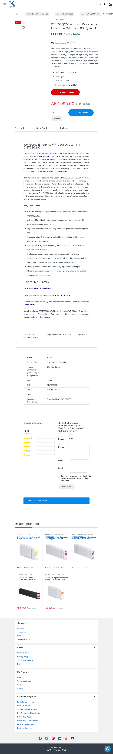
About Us (20, 628)
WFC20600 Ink (32, 337)
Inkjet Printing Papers (25, 724)
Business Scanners (24, 728)
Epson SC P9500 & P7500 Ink (27, 534)
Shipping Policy (23, 653)
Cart (18, 685)
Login (19, 677)
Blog (19, 636)
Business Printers (24, 706)
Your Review (61, 446)
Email (61, 468)
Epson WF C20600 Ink (90, 14)
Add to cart (83, 113)
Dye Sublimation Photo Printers (29, 713)
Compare (73, 43)
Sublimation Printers (25, 717)
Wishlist (20, 689)
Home (17, 14)
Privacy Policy (22, 657)
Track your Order (24, 681)
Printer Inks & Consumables (37, 14)
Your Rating (61, 438)
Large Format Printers (25, 702)
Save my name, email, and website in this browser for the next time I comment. (76, 478)
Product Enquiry (67, 92)
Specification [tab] (42, 128)
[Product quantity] (59, 112)
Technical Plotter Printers (27, 709)
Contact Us (21, 632)
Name (61, 460)
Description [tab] (20, 128)
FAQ (19, 664)
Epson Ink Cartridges (65, 14)
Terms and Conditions (25, 660)
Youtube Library (23, 639)
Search (99, 4)
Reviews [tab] (64, 128)
